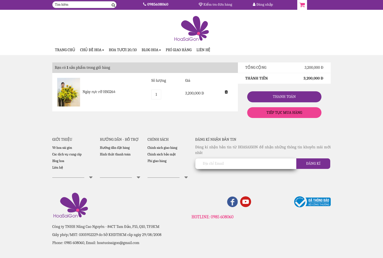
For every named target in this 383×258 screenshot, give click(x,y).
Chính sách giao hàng (162, 148)
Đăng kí (313, 163)
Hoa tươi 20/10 (123, 50)
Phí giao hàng (179, 50)
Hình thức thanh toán (115, 154)
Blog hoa (58, 161)
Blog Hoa (151, 50)
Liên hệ (203, 50)
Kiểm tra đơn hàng (215, 4)
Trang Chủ (65, 50)
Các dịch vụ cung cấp (67, 154)
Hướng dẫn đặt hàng (115, 148)
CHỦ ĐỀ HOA (92, 50)
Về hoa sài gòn (62, 148)
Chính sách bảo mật (162, 154)
